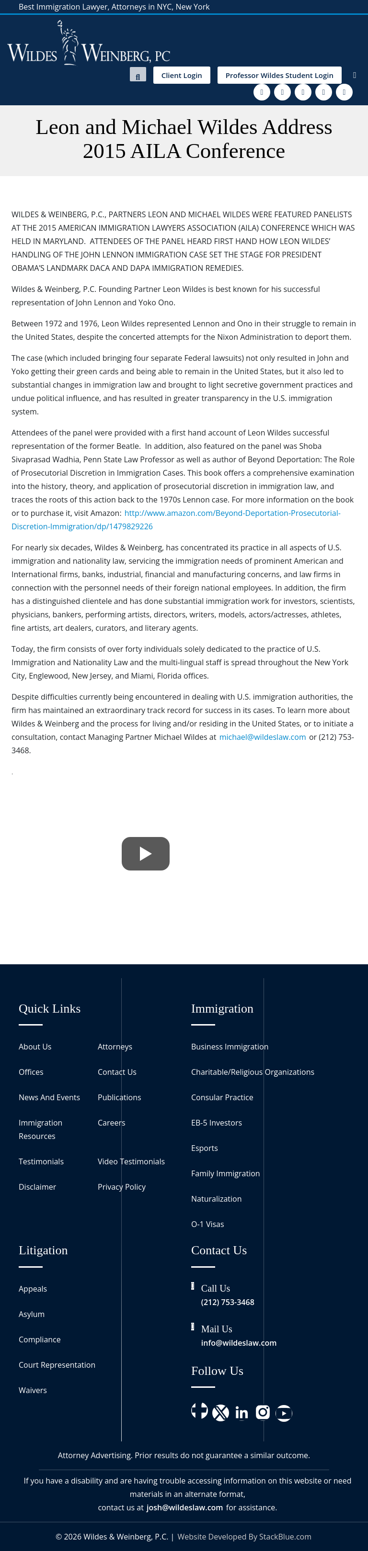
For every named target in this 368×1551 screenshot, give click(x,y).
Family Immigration (225, 1173)
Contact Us (117, 1072)
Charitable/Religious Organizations (252, 1072)
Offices (31, 1072)
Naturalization (216, 1199)
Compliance (40, 1339)
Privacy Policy (122, 1187)
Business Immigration (229, 1046)
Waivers (33, 1390)
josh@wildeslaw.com (185, 1507)
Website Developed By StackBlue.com (244, 1536)
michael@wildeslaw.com (262, 737)
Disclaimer (37, 1187)
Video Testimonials (131, 1161)
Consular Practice (222, 1097)
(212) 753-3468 (227, 1302)
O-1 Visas (207, 1224)
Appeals (33, 1288)
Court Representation (57, 1365)
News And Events (49, 1097)
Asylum (32, 1314)
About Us (35, 1046)
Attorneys (115, 1046)
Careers (112, 1122)
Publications (119, 1097)
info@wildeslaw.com (239, 1343)
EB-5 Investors (216, 1122)
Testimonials (41, 1161)
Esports (204, 1148)
